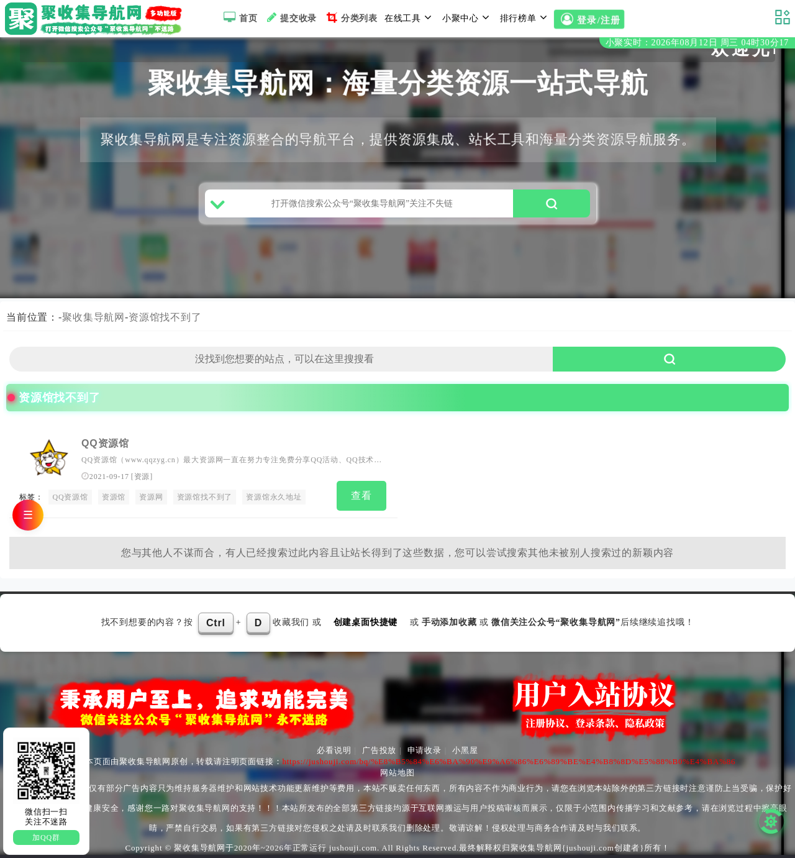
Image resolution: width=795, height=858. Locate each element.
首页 (238, 17)
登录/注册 (589, 20)
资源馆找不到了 (165, 317)
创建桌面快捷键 (366, 622)
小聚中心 (467, 17)
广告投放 (379, 750)
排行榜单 (525, 17)
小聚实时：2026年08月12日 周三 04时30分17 (697, 42)
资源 (142, 476)
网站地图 (397, 772)
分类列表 (351, 17)
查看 (361, 495)
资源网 (151, 497)
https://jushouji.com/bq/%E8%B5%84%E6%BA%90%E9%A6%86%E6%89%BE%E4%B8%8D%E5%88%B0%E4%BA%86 (508, 761)
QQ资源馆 (105, 443)
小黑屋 (465, 750)
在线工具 (409, 17)
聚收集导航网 (93, 317)
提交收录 (290, 17)
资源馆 (113, 497)
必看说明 (334, 750)
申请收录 (424, 750)
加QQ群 (46, 837)
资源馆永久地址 (274, 497)
